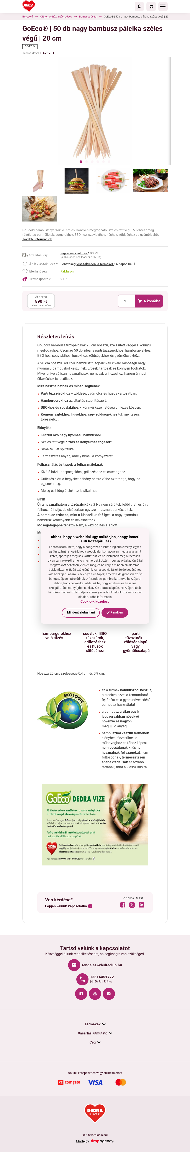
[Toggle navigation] (139, 6)
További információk (37, 239)
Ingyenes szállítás (74, 253)
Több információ (101, 597)
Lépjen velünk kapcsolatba (66, 906)
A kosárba (149, 301)
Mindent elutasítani (81, 612)
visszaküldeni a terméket (95, 264)
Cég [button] (93, 1042)
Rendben (114, 612)
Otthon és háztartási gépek (56, 16)
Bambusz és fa (88, 16)
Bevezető (27, 16)
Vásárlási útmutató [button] (92, 1033)
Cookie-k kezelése (95, 602)
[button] (81, 162)
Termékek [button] (93, 1024)
